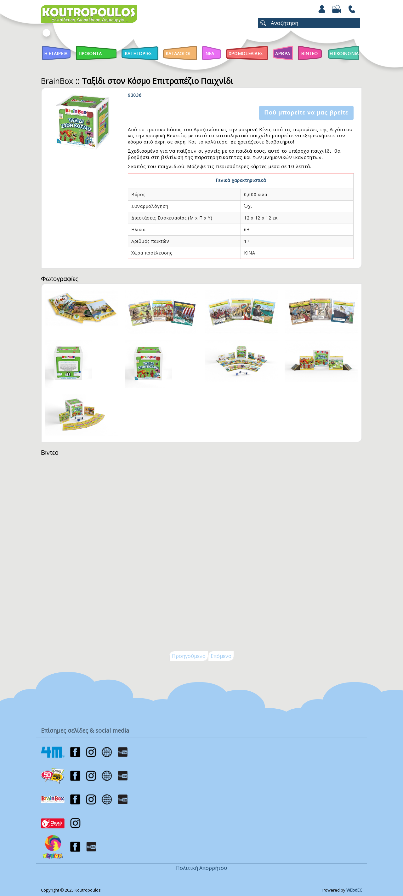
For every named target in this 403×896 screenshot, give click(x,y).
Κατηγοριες (138, 53)
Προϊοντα (90, 53)
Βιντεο (309, 53)
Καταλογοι (178, 53)
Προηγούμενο (189, 656)
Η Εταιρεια (55, 53)
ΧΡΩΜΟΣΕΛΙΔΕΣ (246, 53)
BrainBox (57, 80)
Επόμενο (221, 656)
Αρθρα (282, 53)
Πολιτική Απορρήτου (201, 867)
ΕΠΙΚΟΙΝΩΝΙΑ (344, 53)
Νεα (209, 53)
